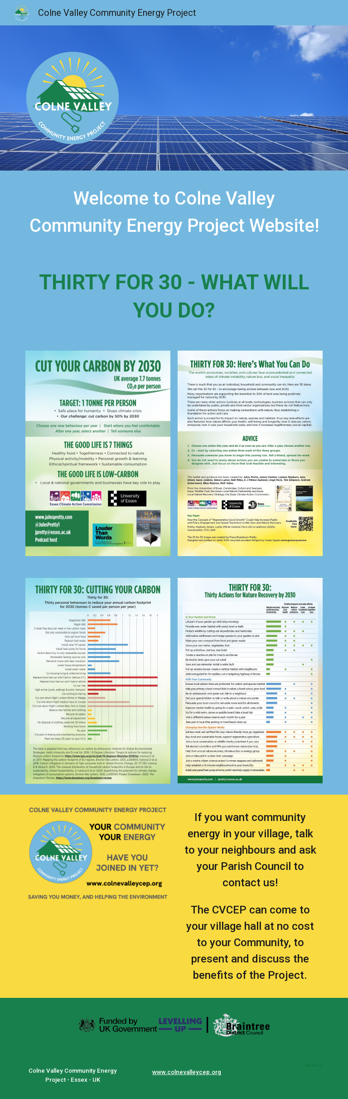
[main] (173, 212)
